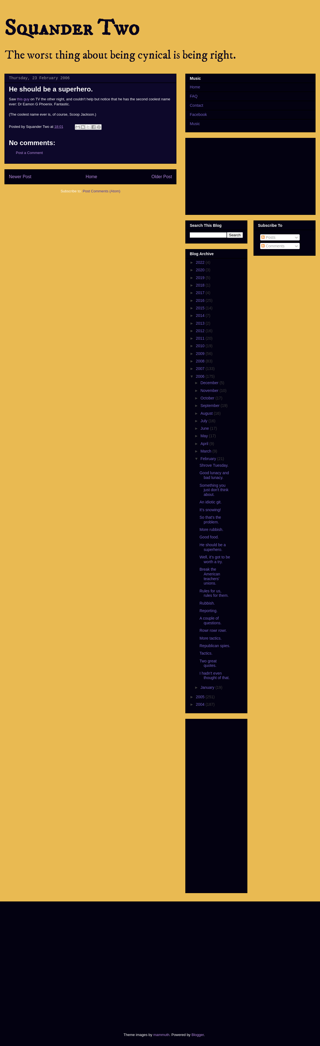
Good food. (209, 537)
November (209, 390)
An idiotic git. (210, 502)
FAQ (194, 96)
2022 (201, 262)
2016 (201, 300)
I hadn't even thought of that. (215, 675)
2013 (201, 323)
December (209, 383)
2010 (201, 346)
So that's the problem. (210, 519)
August (206, 413)
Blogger (197, 1035)
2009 (201, 353)
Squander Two (71, 28)
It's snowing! (210, 510)
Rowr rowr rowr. (213, 630)
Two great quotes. (208, 663)
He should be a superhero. (213, 547)
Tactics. (206, 653)
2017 (201, 292)
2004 (201, 704)
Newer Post (20, 176)
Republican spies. (215, 645)
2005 (201, 697)
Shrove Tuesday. (214, 465)
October (207, 398)
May (204, 436)
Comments (273, 246)
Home (91, 176)
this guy (23, 99)
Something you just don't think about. (214, 490)
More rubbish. (211, 529)
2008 (201, 361)
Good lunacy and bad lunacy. (214, 475)
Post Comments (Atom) (101, 191)
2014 (201, 315)
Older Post (161, 176)
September (210, 405)
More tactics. (210, 638)
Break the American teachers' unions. (210, 576)
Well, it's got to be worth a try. (215, 559)
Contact (196, 105)
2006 (201, 376)
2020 (201, 270)
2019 (201, 277)
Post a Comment (29, 153)
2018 (201, 285)
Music (195, 123)
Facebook (198, 114)
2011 (201, 338)
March (206, 451)
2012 (201, 331)
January (207, 687)
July (204, 421)
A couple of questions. (210, 620)
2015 (201, 308)
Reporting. (209, 610)
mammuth (161, 1035)
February (208, 458)
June (205, 428)
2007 (201, 368)
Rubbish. (207, 603)
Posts (268, 237)
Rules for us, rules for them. (214, 593)
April (204, 443)
